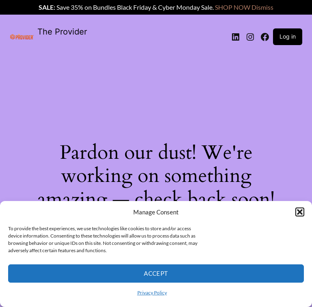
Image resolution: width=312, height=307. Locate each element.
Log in (288, 36)
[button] (300, 212)
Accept (156, 273)
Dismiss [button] (262, 7)
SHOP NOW (232, 7)
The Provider (62, 32)
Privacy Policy (152, 293)
